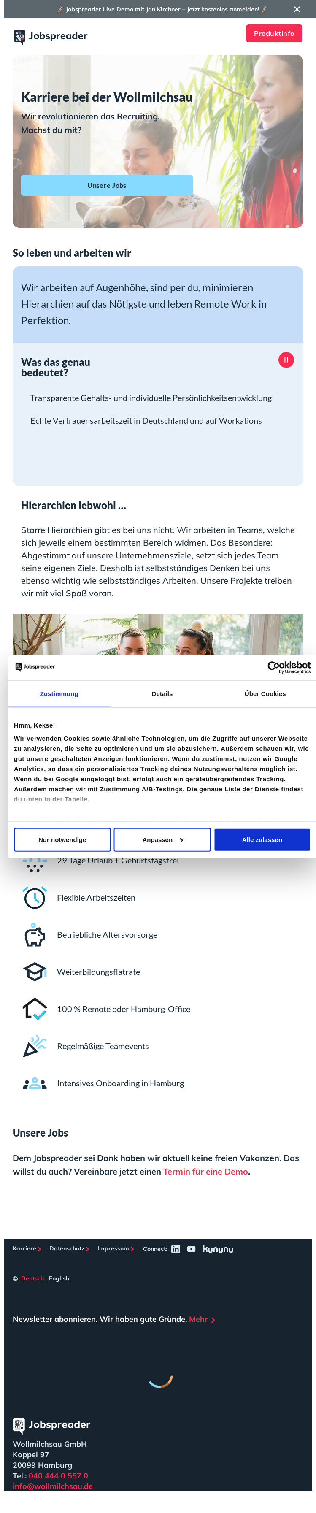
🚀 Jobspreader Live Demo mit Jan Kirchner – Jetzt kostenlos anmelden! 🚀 (162, 9)
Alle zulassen (262, 839)
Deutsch (32, 1278)
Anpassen (162, 839)
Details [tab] (162, 693)
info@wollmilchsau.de (53, 1486)
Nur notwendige (62, 839)
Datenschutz (66, 1248)
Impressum (113, 1248)
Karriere (24, 1248)
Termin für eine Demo (205, 1171)
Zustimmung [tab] (59, 693)
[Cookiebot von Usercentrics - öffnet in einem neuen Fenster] (274, 667)
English (59, 1278)
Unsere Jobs (107, 185)
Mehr (198, 1319)
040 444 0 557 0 (58, 1476)
